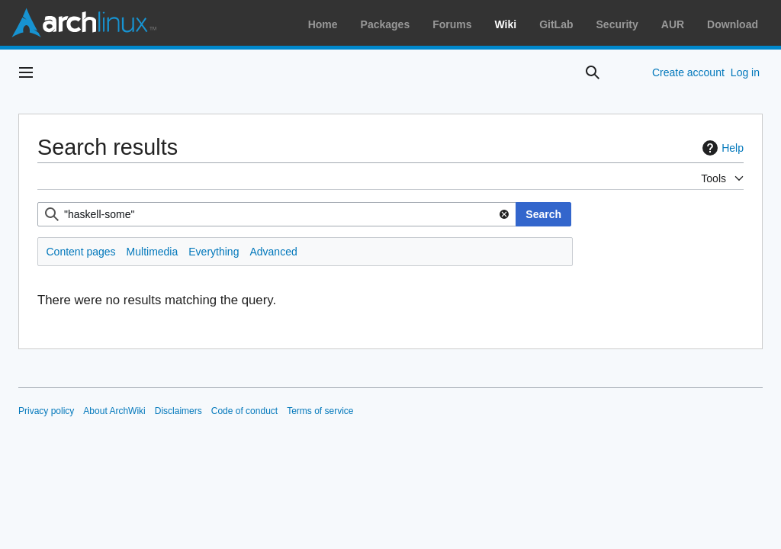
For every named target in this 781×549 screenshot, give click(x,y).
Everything (213, 252)
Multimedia (152, 252)
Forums (451, 24)
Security (617, 24)
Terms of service (320, 411)
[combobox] (276, 214)
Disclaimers (178, 411)
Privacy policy (46, 411)
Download (732, 24)
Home (323, 24)
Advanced (273, 252)
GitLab (556, 24)
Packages (385, 24)
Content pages (81, 252)
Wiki (506, 24)
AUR (672, 24)
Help (721, 148)
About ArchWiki (114, 411)
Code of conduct (244, 411)
